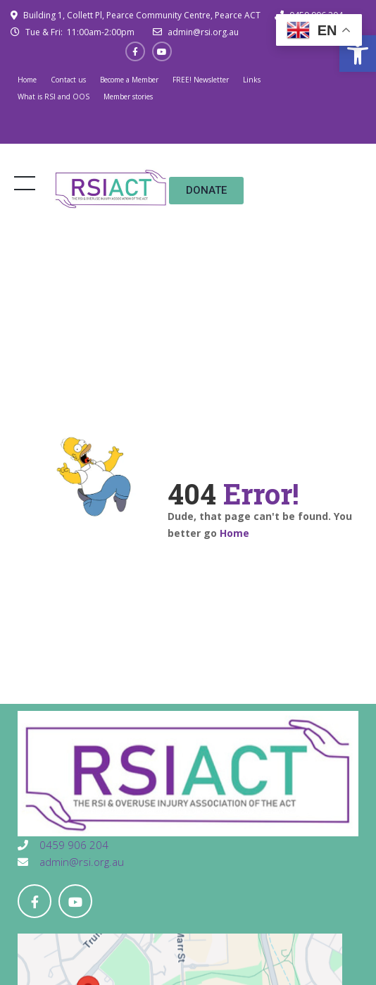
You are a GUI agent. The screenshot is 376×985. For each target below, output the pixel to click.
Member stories (128, 96)
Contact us (68, 80)
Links (252, 80)
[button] (357, 53)
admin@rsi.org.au (202, 32)
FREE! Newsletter (201, 80)
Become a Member (129, 80)
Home (27, 80)
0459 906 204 (72, 845)
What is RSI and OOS (53, 96)
